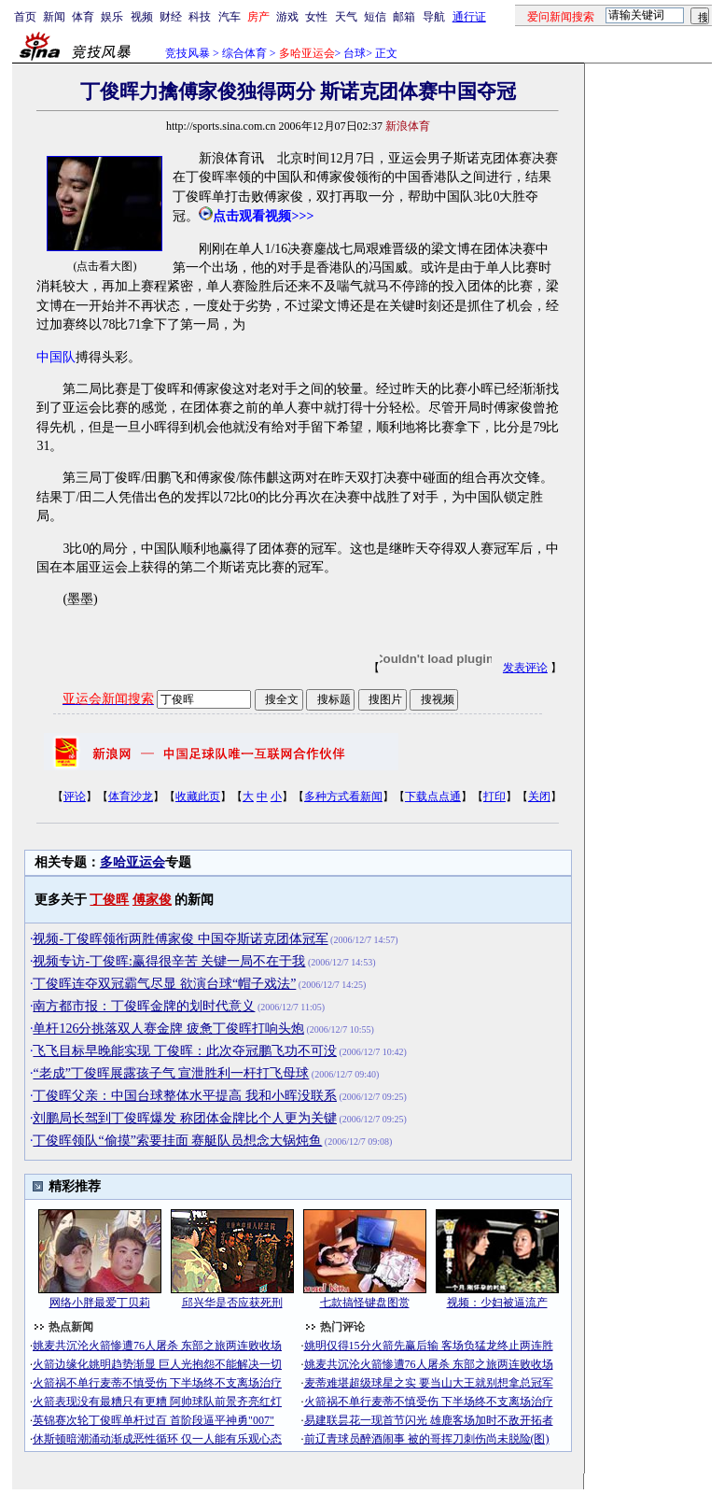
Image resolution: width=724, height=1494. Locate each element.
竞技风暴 (187, 53)
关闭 (539, 796)
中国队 (56, 357)
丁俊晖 (109, 900)
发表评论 (525, 667)
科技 (199, 16)
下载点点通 (433, 796)
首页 (25, 16)
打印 (494, 796)
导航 (434, 16)
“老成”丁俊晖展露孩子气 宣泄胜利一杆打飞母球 (171, 1073)
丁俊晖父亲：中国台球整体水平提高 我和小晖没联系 (185, 1096)
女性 (316, 16)
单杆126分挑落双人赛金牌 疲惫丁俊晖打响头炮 (168, 1029)
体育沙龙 (130, 796)
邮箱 (404, 16)
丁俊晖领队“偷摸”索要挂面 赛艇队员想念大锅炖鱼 (177, 1141)
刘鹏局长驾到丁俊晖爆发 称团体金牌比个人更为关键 (185, 1118)
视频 (142, 16)
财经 (171, 16)
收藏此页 (197, 796)
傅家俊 (152, 900)
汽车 (229, 16)
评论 (74, 796)
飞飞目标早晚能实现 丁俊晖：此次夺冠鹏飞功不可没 (185, 1051)
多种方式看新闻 (343, 796)
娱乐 (112, 16)
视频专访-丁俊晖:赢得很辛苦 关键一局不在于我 (169, 961)
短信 (375, 16)
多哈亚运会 (132, 862)
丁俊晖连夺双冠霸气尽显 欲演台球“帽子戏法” (164, 984)
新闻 (54, 16)
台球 (354, 53)
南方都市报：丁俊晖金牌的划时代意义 (144, 1006)
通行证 (469, 16)
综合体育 (244, 53)
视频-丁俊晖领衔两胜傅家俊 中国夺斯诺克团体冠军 (180, 939)
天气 (346, 16)
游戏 (287, 16)
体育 (83, 16)
